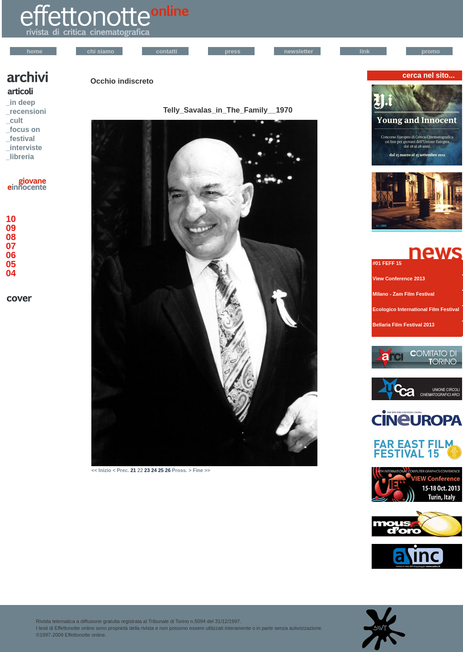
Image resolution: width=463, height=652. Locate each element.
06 (11, 255)
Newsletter (298, 51)
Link (364, 51)
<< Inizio (101, 470)
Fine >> (202, 470)
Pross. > (181, 470)
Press (233, 51)
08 (11, 237)
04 (11, 273)
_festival (20, 138)
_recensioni (26, 111)
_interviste (24, 147)
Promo (430, 51)
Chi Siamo (100, 51)
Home (35, 51)
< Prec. (121, 470)
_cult (14, 120)
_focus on (23, 129)
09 (11, 228)
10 (11, 219)
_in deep (20, 102)
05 (11, 264)
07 (11, 246)
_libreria (20, 157)
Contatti (166, 51)
